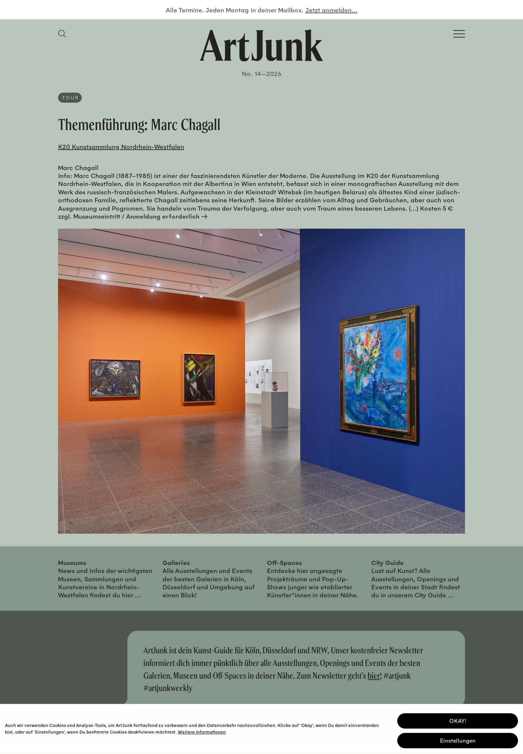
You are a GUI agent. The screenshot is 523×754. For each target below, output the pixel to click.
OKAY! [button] (457, 719)
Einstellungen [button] (458, 739)
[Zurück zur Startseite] (261, 45)
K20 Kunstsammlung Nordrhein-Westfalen (121, 146)
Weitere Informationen (202, 731)
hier (374, 675)
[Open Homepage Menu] (459, 34)
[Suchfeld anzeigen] (63, 34)
